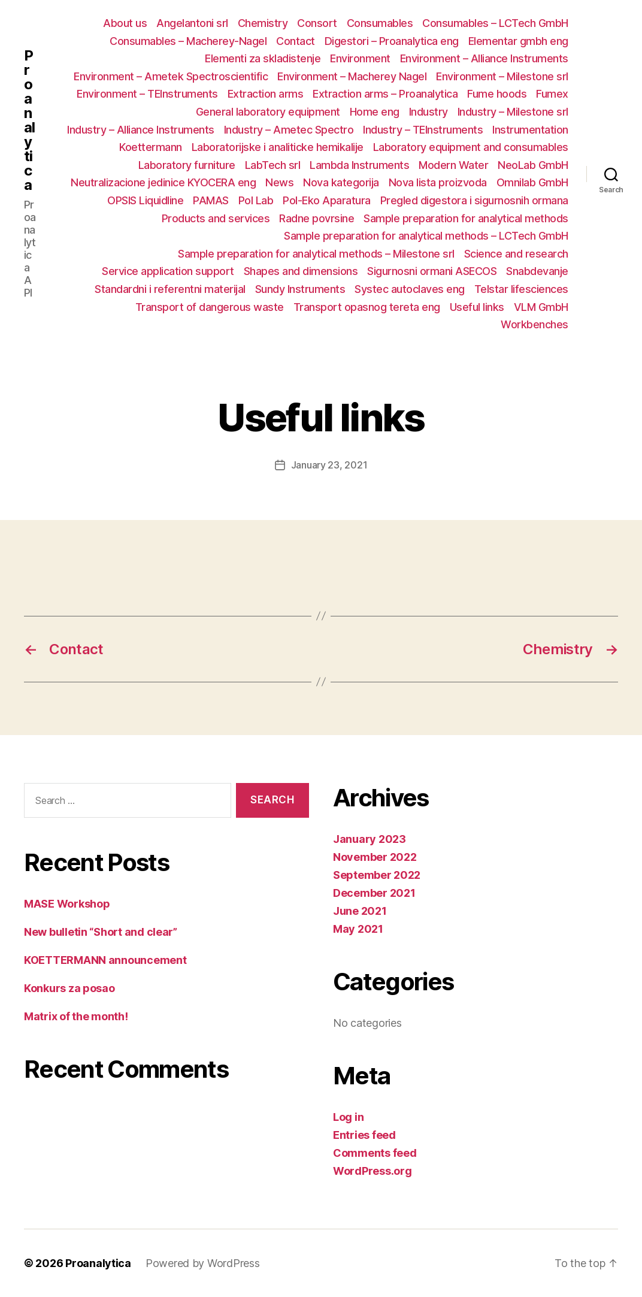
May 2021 (358, 929)
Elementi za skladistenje (262, 58)
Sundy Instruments (300, 289)
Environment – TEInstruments (147, 93)
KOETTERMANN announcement (105, 960)
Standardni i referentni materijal (170, 289)
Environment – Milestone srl (502, 76)
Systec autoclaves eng (410, 289)
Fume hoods (496, 93)
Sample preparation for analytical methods (466, 218)
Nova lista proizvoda (438, 182)
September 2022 (376, 875)
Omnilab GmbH (532, 182)
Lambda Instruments (359, 165)
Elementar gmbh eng (518, 41)
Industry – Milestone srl (513, 111)
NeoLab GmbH (533, 165)
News (279, 182)
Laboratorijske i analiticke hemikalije (278, 147)
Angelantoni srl (192, 23)
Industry (428, 111)
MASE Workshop (67, 903)
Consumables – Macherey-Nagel (188, 41)
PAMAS (211, 200)
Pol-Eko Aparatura (327, 200)
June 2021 (360, 911)
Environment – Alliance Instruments (484, 58)
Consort (317, 23)
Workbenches (534, 324)
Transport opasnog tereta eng (366, 307)
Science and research (516, 253)
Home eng (374, 111)
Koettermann (150, 147)
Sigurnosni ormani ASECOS (431, 271)
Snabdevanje (537, 271)
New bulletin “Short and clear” (100, 932)
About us (125, 23)
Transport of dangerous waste (209, 307)
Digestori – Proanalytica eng (392, 41)
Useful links (477, 307)
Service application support (168, 271)
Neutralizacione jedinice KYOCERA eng (163, 182)
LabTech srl (273, 165)
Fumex (552, 93)
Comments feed (375, 1153)
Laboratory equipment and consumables (470, 147)
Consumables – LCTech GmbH (495, 23)
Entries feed (364, 1135)
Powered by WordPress (203, 1263)
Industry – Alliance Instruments (140, 129)
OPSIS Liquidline (145, 200)
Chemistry (263, 23)
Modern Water (453, 165)
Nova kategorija (341, 182)
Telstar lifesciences (521, 289)
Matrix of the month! (76, 1016)
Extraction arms (266, 93)
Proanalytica (29, 120)
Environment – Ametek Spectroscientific (171, 76)
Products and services (216, 218)
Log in (348, 1117)
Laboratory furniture (186, 165)
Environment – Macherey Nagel (351, 76)
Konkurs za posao (69, 988)
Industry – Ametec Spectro (289, 129)
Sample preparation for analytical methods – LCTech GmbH (426, 235)
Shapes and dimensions (301, 271)
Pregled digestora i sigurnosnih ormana (474, 200)
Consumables (380, 23)
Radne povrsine (316, 218)
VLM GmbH (541, 307)
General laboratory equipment (268, 111)
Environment (360, 58)
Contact (295, 41)
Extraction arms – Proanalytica (385, 93)
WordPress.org (372, 1171)
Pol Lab (256, 200)
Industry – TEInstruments (423, 129)
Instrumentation (530, 129)
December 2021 (374, 893)
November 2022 (375, 857)
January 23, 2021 (329, 465)
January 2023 (369, 839)
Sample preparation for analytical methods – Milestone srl (316, 253)
